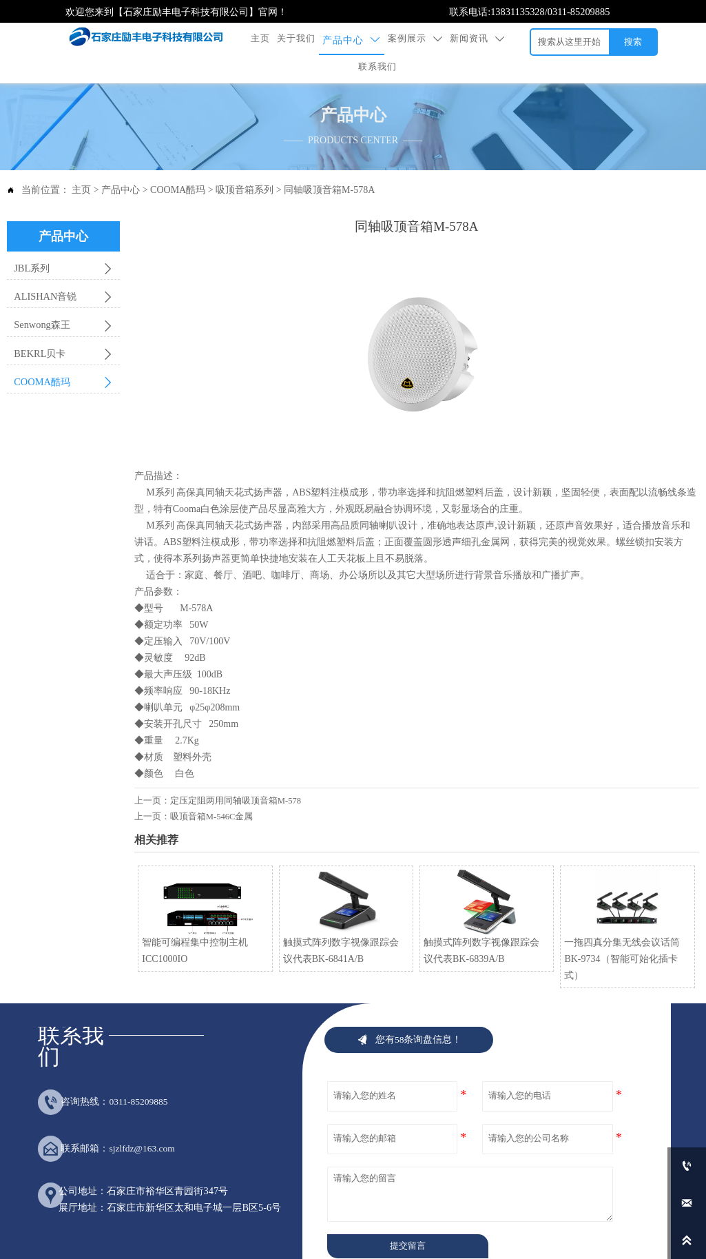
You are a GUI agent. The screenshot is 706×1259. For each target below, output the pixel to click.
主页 (81, 165)
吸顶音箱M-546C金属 (211, 792)
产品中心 (120, 165)
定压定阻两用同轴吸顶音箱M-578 (235, 775)
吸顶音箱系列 (244, 165)
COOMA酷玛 (177, 165)
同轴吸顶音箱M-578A (329, 165)
